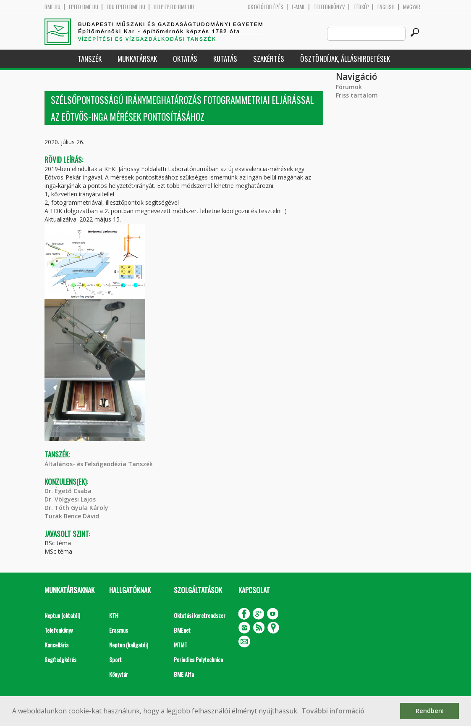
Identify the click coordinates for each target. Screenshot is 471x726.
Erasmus (118, 630)
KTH (113, 615)
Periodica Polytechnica (198, 659)
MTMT (180, 644)
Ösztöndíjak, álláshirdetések (345, 58)
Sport (115, 659)
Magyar (411, 7)
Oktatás (185, 58)
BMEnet (182, 630)
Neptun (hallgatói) (128, 644)
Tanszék (90, 58)
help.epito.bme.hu (174, 7)
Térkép (361, 7)
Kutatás (225, 58)
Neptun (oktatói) (62, 615)
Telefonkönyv (329, 7)
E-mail (298, 7)
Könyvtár (118, 674)
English (386, 7)
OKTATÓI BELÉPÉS (265, 7)
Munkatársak (137, 58)
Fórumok (349, 87)
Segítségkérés (60, 659)
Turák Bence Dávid (71, 516)
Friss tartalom (357, 95)
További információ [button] (332, 710)
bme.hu (52, 7)
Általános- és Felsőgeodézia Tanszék (98, 464)
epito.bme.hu (83, 7)
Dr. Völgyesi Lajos (70, 499)
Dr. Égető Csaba (68, 491)
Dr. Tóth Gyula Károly (76, 508)
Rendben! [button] (430, 711)
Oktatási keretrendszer (199, 615)
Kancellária (56, 644)
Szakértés (268, 58)
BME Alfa (184, 674)
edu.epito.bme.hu (126, 7)
